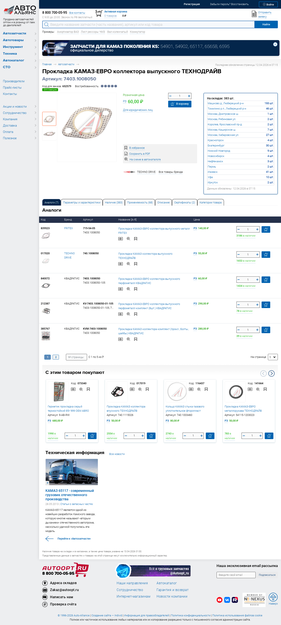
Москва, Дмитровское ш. (223, 114)
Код (43, 219)
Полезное (10, 138)
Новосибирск (216, 156)
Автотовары (13, 40)
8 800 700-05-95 (58, 574)
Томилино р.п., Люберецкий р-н (227, 108)
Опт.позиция (50, 89)
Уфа (210, 177)
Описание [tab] (163, 202)
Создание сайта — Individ (106, 615)
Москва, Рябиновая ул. (222, 119)
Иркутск (213, 182)
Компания (10, 119)
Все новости (117, 454)
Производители (14, 81)
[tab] (51, 202)
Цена (197, 219)
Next (271, 373)
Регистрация (192, 4)
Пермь (212, 166)
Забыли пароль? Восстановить (229, 4)
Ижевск (213, 172)
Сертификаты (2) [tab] (184, 202)
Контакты (10, 94)
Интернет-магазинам (133, 596)
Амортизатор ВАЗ (68, 32)
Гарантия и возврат (172, 589)
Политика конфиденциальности (190, 615)
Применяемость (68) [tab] (140, 202)
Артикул (88, 219)
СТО (6, 67)
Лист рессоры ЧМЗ (93, 32)
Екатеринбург (216, 145)
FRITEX (68, 228)
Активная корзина (115, 11)
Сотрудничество (14, 113)
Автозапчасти (14, 33)
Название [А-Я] (127, 219)
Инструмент (13, 47)
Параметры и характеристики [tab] (81, 202)
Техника (10, 53)
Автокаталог (13, 60)
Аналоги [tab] (52, 202)
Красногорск (216, 140)
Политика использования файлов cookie (237, 615)
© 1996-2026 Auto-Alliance (74, 615)
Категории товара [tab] (211, 202)
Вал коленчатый (117, 32)
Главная (47, 64)
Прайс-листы (12, 87)
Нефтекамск (215, 161)
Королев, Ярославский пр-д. (225, 124)
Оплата (8, 132)
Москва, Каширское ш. (222, 129)
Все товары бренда (171, 172)
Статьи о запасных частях (76, 504)
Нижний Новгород (219, 151)
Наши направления (132, 583)
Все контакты (77, 12)
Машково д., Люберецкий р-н (226, 103)
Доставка (10, 125)
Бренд (68, 219)
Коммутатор (137, 32)
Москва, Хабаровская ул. (223, 135)
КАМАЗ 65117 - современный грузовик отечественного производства (69, 494)
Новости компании (172, 596)
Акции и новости (15, 106)
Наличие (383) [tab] (114, 202)
